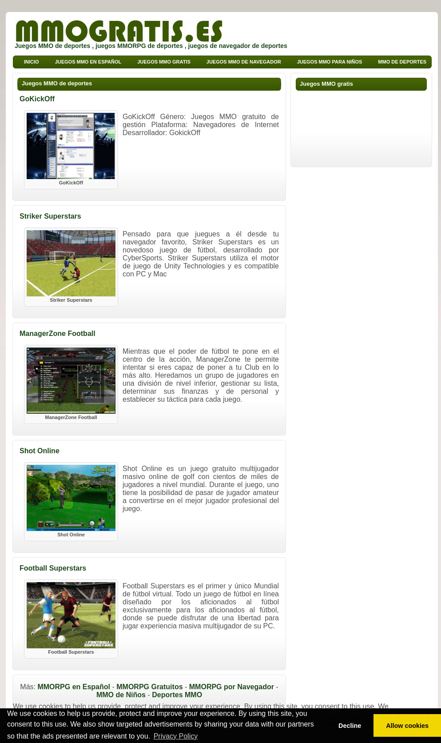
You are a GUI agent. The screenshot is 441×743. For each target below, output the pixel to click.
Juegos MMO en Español (88, 61)
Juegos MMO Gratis (164, 61)
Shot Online (40, 451)
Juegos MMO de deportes (57, 83)
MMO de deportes (402, 61)
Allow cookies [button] (407, 725)
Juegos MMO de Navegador (244, 61)
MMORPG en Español (73, 687)
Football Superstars (53, 568)
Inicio (31, 61)
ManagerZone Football (57, 333)
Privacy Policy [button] (176, 736)
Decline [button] (349, 725)
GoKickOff (37, 99)
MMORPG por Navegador (231, 687)
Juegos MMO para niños (329, 61)
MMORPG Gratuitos (149, 687)
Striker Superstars (50, 216)
